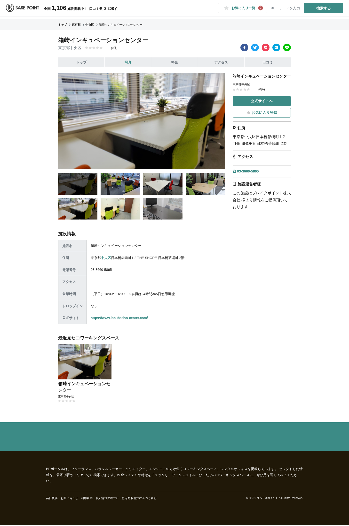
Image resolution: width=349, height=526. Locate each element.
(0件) (114, 48)
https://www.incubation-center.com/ (119, 318)
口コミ (267, 62)
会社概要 (52, 499)
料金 (174, 62)
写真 (128, 62)
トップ (81, 62)
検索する (321, 9)
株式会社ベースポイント (263, 498)
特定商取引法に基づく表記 (139, 499)
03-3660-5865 (247, 172)
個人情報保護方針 (107, 499)
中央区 (106, 258)
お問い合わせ (69, 499)
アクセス (221, 62)
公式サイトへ (261, 101)
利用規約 (87, 499)
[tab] (77, 184)
